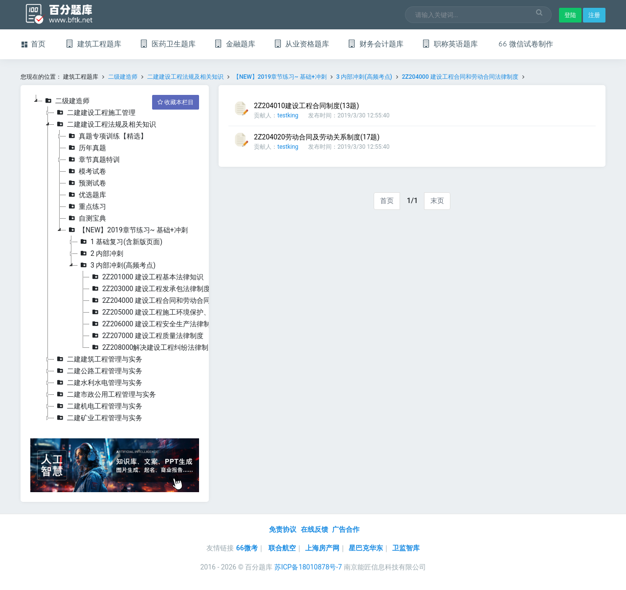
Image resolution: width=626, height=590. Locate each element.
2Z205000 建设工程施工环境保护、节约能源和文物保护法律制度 (194, 312)
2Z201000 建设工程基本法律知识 (146, 277)
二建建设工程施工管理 (94, 112)
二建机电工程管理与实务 (98, 406)
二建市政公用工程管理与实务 (105, 394)
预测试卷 (86, 183)
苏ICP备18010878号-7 (308, 567)
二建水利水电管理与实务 (98, 382)
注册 (594, 15)
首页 (387, 200)
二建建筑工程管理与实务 (98, 359)
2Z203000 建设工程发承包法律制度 (149, 289)
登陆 (570, 15)
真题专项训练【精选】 (106, 136)
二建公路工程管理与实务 (98, 371)
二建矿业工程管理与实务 (98, 418)
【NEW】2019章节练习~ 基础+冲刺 (280, 76)
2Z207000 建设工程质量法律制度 (146, 335)
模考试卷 (86, 171)
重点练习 (86, 206)
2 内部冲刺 (100, 253)
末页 (437, 200)
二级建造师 (122, 76)
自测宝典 (86, 218)
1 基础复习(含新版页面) (120, 242)
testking (287, 115)
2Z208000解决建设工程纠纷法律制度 (152, 347)
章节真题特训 (93, 159)
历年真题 (86, 148)
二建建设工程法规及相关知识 (185, 76)
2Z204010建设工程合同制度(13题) (306, 106)
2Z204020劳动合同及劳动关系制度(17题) (317, 137)
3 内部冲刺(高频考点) (364, 76)
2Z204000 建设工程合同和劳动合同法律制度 (460, 76)
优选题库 (86, 195)
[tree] (114, 259)
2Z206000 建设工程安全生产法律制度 (153, 324)
